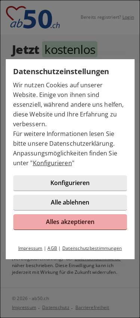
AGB (52, 248)
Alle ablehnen (70, 202)
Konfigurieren (52, 163)
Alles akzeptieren (70, 222)
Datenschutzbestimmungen (92, 248)
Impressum (30, 248)
